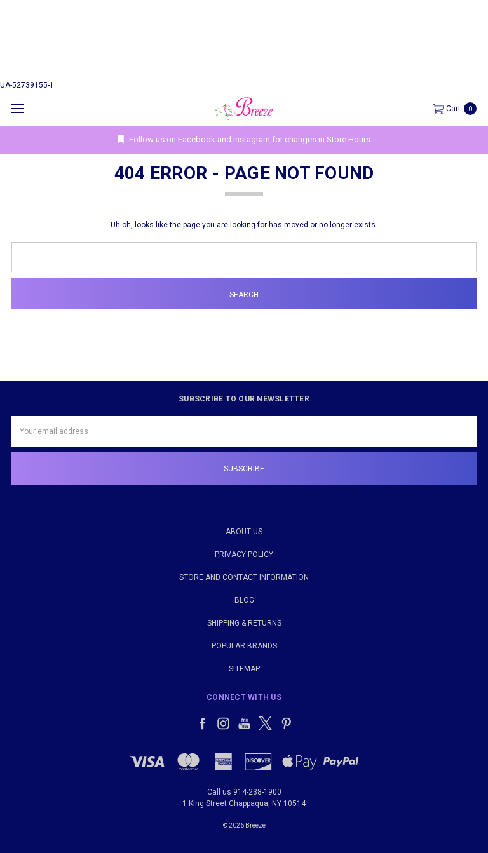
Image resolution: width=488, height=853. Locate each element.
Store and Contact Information (244, 577)
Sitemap (244, 668)
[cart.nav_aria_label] (458, 109)
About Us (244, 531)
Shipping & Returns (244, 623)
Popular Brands (244, 645)
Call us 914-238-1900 (244, 792)
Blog (244, 600)
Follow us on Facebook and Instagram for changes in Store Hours (244, 139)
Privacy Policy (244, 554)
